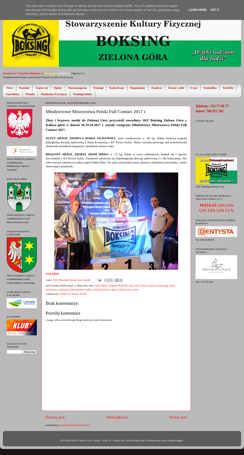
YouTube (228, 87)
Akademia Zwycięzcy (54, 94)
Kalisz (151, 285)
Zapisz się (41, 87)
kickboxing (162, 285)
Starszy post (178, 417)
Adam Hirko (100, 285)
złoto (135, 289)
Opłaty (58, 87)
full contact (141, 285)
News (10, 87)
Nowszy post (55, 417)
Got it (214, 10)
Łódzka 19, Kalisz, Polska (73, 293)
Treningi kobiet (82, 94)
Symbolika (210, 87)
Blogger (179, 440)
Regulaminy (137, 87)
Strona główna (116, 417)
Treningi (98, 87)
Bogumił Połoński (118, 285)
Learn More (198, 10)
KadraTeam (116, 87)
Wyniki (30, 94)
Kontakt (24, 87)
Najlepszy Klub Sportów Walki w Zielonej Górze (84, 289)
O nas (193, 87)
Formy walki (176, 87)
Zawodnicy (13, 94)
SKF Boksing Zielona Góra (68, 279)
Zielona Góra (125, 289)
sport (113, 289)
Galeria (53, 273)
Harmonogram (77, 87)
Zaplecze (156, 87)
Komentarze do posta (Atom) (74, 425)
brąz (131, 285)
